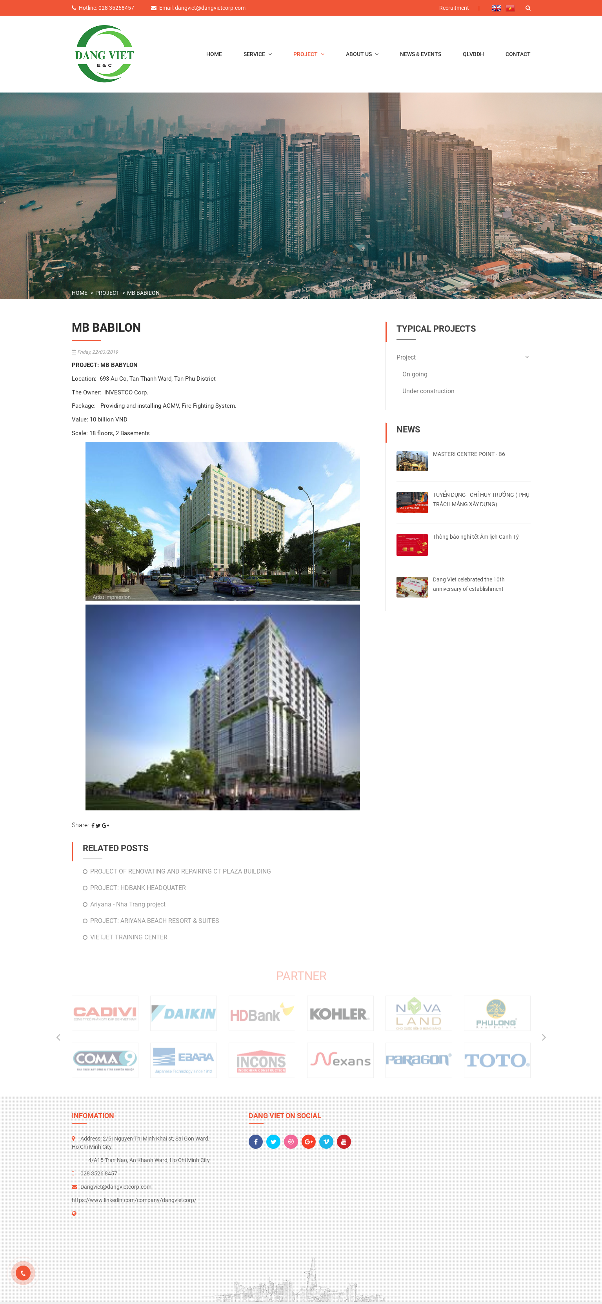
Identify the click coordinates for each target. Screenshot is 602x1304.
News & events (420, 54)
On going (414, 374)
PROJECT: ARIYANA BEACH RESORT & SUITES (154, 920)
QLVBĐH (473, 54)
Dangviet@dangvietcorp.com (115, 1187)
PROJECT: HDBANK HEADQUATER (138, 888)
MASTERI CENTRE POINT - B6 (469, 454)
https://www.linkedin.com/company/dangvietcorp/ (134, 1200)
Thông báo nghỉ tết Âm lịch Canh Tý (476, 537)
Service (255, 54)
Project (306, 54)
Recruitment (454, 8)
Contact (518, 54)
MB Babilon (143, 293)
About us (359, 54)
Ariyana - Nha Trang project (128, 904)
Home (214, 54)
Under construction (428, 391)
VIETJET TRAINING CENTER (128, 937)
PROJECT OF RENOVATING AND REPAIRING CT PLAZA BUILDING (180, 871)
